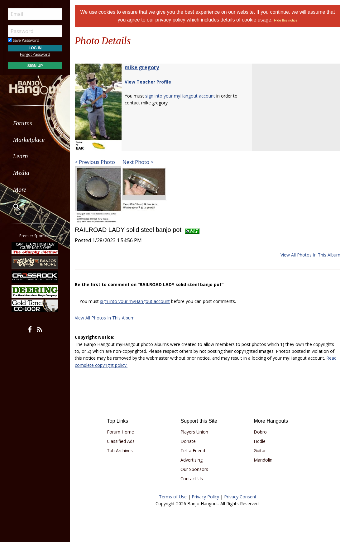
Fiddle (260, 441)
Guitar (260, 450)
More (19, 189)
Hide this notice (285, 20)
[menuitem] (35, 123)
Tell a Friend (192, 450)
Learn (20, 156)
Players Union (194, 432)
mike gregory (142, 67)
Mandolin (263, 460)
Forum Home (120, 432)
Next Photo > (137, 162)
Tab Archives (120, 450)
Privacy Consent (240, 497)
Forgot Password (35, 54)
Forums (22, 123)
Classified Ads (121, 441)
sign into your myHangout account (180, 96)
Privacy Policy (205, 497)
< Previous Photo (95, 162)
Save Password (23, 40)
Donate (188, 441)
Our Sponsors (194, 469)
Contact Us (191, 479)
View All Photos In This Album (310, 255)
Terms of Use (173, 497)
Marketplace (29, 139)
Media (21, 172)
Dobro (260, 432)
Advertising (191, 460)
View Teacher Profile (148, 82)
